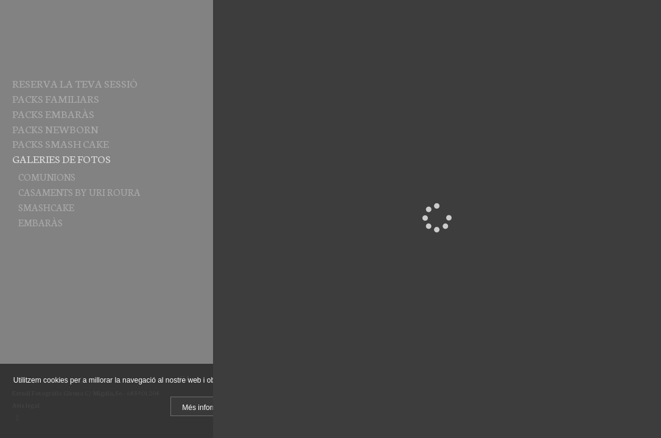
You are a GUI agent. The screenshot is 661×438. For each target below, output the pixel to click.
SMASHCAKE (46, 207)
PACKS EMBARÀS (53, 113)
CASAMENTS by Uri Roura (79, 191)
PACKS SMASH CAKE (60, 143)
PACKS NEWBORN (55, 128)
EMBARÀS (40, 222)
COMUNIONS (46, 176)
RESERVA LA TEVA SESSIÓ (75, 82)
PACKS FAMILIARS (55, 98)
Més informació (206, 407)
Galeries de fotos (61, 158)
